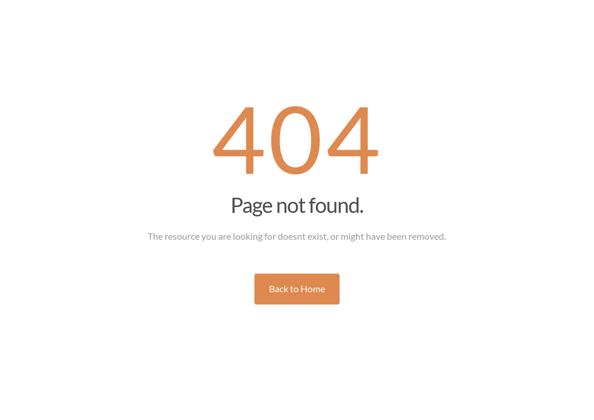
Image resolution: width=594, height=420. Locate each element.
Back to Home (297, 288)
